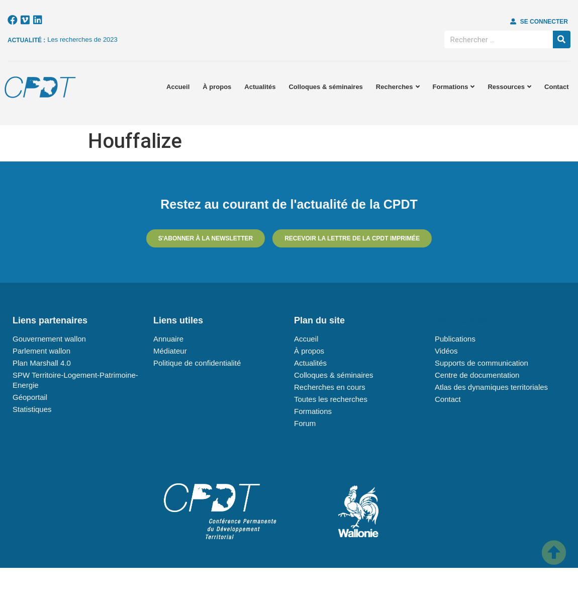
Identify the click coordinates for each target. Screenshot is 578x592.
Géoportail (30, 397)
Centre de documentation (477, 375)
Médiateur (170, 351)
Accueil (177, 87)
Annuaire (168, 338)
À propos (217, 87)
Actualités (259, 87)
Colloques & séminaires (325, 87)
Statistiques (32, 409)
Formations (454, 87)
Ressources (509, 87)
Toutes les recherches (330, 399)
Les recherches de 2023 (82, 39)
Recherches (398, 87)
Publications (455, 338)
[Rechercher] (561, 39)
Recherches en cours (329, 387)
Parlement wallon (41, 351)
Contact (556, 87)
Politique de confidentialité (197, 363)
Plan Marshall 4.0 (42, 363)
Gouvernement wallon (49, 338)
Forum (305, 423)
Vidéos (446, 351)
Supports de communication (481, 363)
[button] (539, 21)
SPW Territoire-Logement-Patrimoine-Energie (75, 380)
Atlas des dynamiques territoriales (491, 387)
